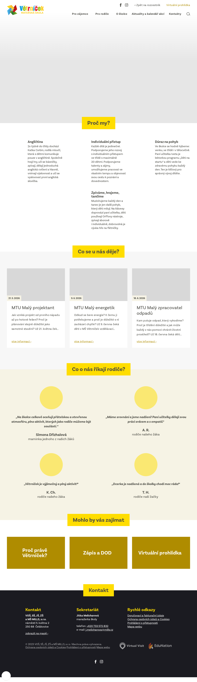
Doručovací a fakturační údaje (145, 615)
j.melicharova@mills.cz (99, 629)
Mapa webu (134, 626)
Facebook (120, 5)
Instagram (126, 5)
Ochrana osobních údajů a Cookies (148, 619)
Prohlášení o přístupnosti (142, 623)
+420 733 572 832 (97, 626)
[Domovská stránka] (25, 10)
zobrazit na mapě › (36, 633)
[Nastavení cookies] (6, 675)
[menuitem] (78, 13)
